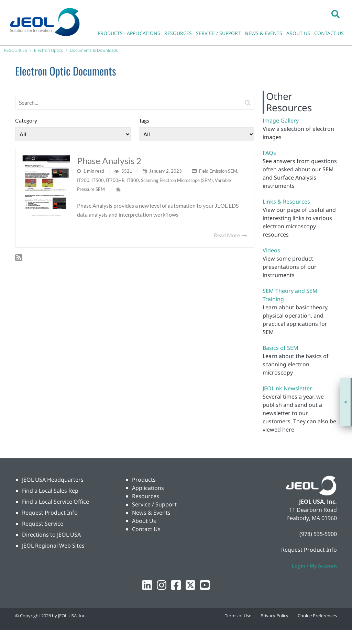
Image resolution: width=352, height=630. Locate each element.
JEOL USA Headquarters (53, 479)
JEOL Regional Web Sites (53, 545)
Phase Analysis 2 (109, 160)
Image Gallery (281, 120)
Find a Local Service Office (55, 501)
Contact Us (146, 529)
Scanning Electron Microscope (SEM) (177, 180)
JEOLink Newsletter (287, 388)
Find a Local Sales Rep (50, 490)
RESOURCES (178, 33)
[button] (335, 14)
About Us (144, 521)
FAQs (269, 153)
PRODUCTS (110, 33)
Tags (144, 120)
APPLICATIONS (143, 33)
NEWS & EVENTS (263, 33)
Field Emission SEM (218, 171)
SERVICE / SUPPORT (218, 33)
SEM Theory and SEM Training (290, 295)
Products (144, 479)
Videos (271, 250)
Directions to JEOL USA (51, 534)
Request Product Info (50, 512)
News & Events (151, 512)
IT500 (97, 180)
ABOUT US (298, 33)
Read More (230, 235)
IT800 (132, 180)
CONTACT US (329, 33)
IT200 (83, 180)
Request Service (42, 523)
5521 (127, 171)
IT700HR (115, 180)
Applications (148, 488)
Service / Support (154, 504)
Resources (145, 496)
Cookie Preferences (317, 615)
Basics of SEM (280, 348)
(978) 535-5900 (318, 534)
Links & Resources (286, 201)
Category (26, 120)
